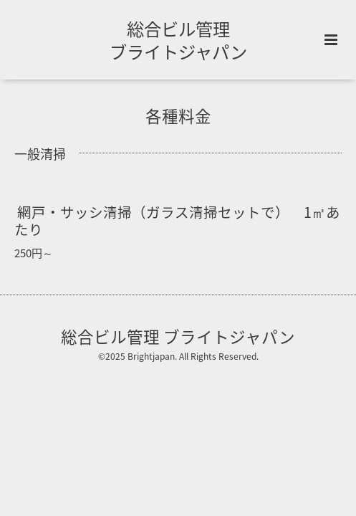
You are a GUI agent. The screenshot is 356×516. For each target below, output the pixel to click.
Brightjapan (151, 356)
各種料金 (178, 116)
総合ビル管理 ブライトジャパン (178, 40)
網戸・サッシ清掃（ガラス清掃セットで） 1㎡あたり (177, 220)
